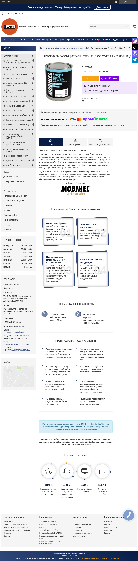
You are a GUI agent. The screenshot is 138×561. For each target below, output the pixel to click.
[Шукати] (127, 26)
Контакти (7, 205)
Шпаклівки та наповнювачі (18, 101)
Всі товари (25, 39)
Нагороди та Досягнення (15, 196)
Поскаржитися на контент (90, 558)
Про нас (7, 186)
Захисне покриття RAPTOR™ (16, 524)
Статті (6, 172)
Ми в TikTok (109, 530)
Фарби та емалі (13, 79)
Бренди (106, 39)
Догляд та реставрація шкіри (16, 68)
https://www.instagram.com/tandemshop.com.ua (17, 350)
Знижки (7, 536)
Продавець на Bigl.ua (69, 556)
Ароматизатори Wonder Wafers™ (18, 530)
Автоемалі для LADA (79, 48)
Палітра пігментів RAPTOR (50, 533)
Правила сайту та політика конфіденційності (50, 542)
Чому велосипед (78, 536)
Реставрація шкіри (62, 39)
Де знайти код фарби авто (50, 530)
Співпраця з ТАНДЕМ (13, 200)
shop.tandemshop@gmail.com (16, 332)
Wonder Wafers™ (80, 39)
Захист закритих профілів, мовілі (18, 150)
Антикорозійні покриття (16, 96)
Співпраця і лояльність (81, 524)
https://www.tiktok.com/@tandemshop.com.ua (17, 344)
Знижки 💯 (96, 39)
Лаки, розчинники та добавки (15, 91)
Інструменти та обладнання (18, 120)
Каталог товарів (11, 56)
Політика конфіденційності (112, 558)
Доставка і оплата (12, 176)
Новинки (7, 229)
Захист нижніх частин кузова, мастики (15, 143)
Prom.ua (82, 553)
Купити (90, 79)
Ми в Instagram (10, 220)
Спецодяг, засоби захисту (17, 125)
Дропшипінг (76, 527)
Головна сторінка (10, 39)
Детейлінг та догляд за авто (18, 129)
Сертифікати (9, 191)
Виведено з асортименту (17, 156)
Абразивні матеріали (15, 106)
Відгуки (116, 39)
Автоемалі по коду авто (58, 48)
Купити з (109, 78)
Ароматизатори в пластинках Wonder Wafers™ (15, 136)
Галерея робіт (10, 215)
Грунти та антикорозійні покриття (16, 84)
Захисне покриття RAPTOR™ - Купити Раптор (18, 62)
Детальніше (102, 7)
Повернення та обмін (13, 181)
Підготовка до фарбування (18, 115)
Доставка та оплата (47, 521)
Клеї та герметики (14, 110)
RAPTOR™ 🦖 (42, 39)
